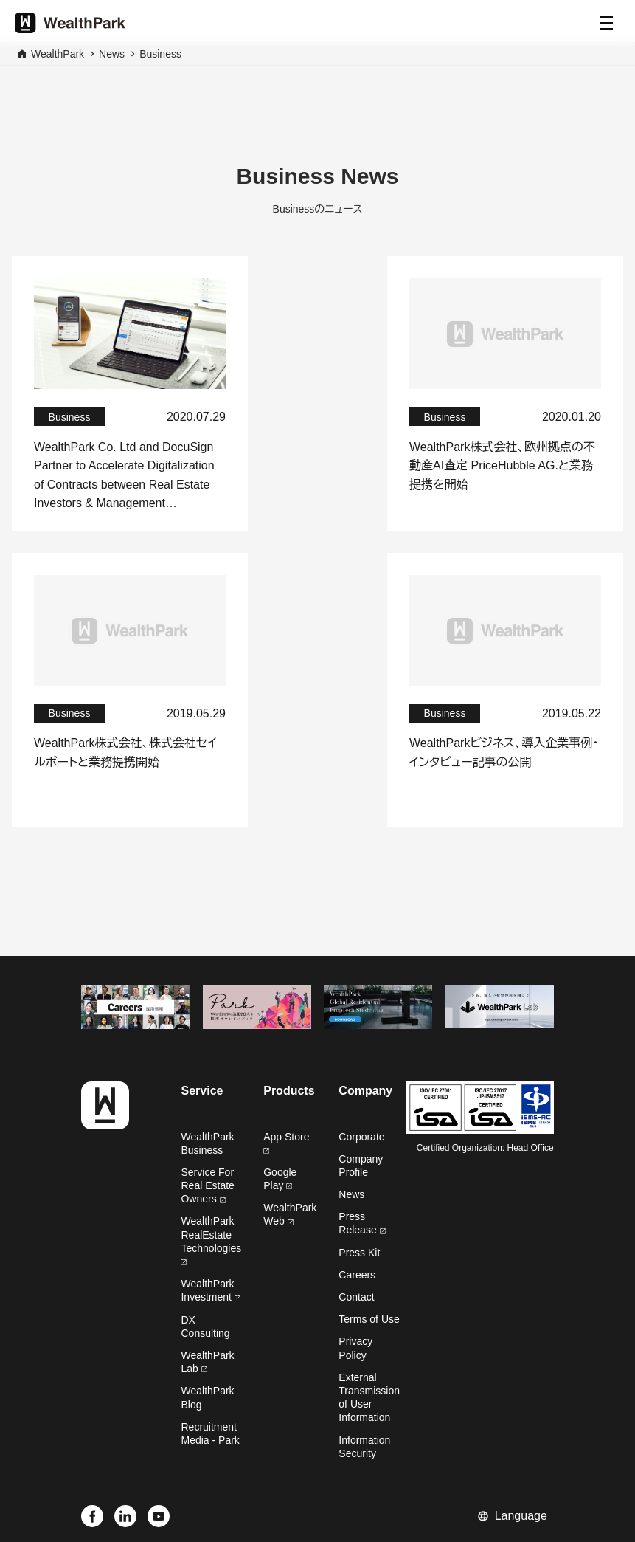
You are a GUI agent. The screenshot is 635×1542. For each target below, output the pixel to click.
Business (160, 54)
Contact (356, 1297)
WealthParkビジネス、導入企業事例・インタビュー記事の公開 (503, 752)
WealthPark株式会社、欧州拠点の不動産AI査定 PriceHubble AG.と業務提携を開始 (502, 466)
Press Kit (359, 1253)
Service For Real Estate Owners (207, 1185)
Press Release (362, 1223)
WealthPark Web (289, 1214)
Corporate (361, 1137)
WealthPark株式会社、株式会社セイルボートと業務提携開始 (125, 752)
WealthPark (57, 54)
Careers (357, 1275)
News (112, 54)
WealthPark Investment (210, 1290)
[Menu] (606, 23)
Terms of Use (369, 1319)
